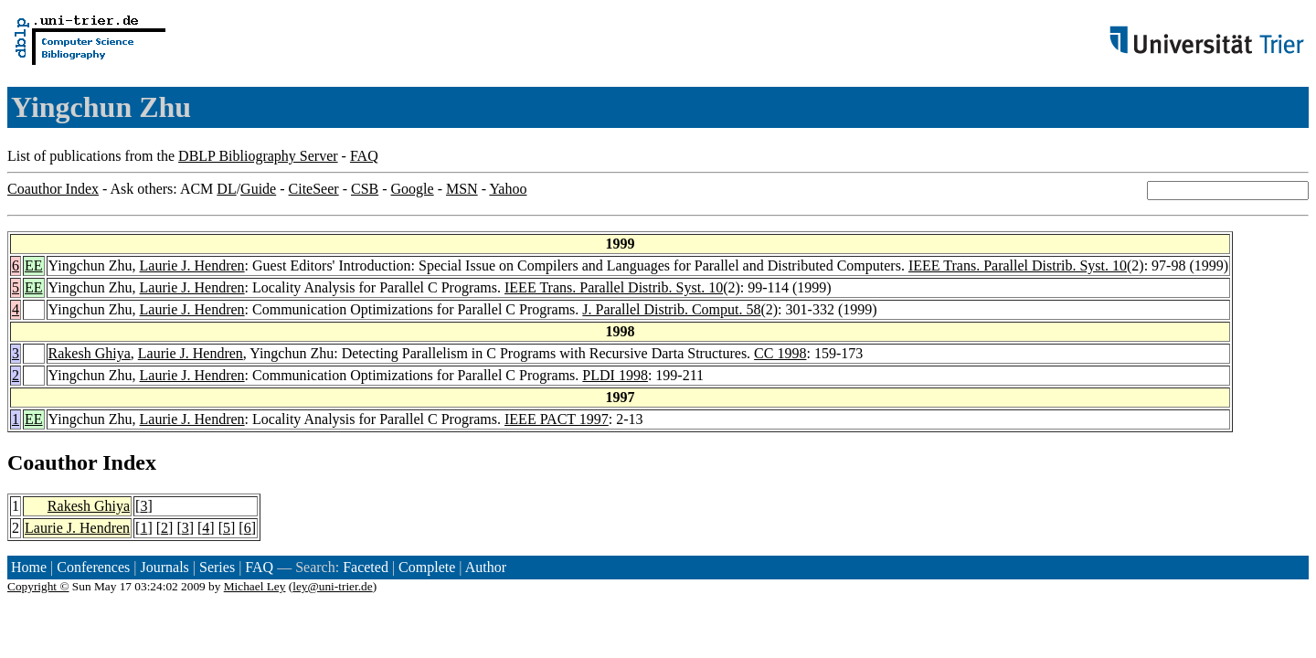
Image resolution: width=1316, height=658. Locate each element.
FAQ (364, 156)
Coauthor (52, 462)
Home (29, 567)
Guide (258, 188)
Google (412, 188)
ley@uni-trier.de (332, 586)
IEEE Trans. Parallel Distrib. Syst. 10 (1017, 265)
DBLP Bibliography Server (258, 156)
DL (226, 188)
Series (217, 567)
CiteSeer (314, 188)
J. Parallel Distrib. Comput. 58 (671, 309)
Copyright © (38, 586)
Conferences (93, 567)
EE (34, 265)
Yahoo (507, 188)
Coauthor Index (53, 188)
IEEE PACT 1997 (556, 419)
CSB (364, 188)
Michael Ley (255, 586)
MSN (462, 188)
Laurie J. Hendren (192, 265)
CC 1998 (780, 353)
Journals (164, 567)
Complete (426, 567)
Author (485, 567)
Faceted (365, 567)
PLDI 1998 (615, 375)
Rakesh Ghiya (89, 353)
